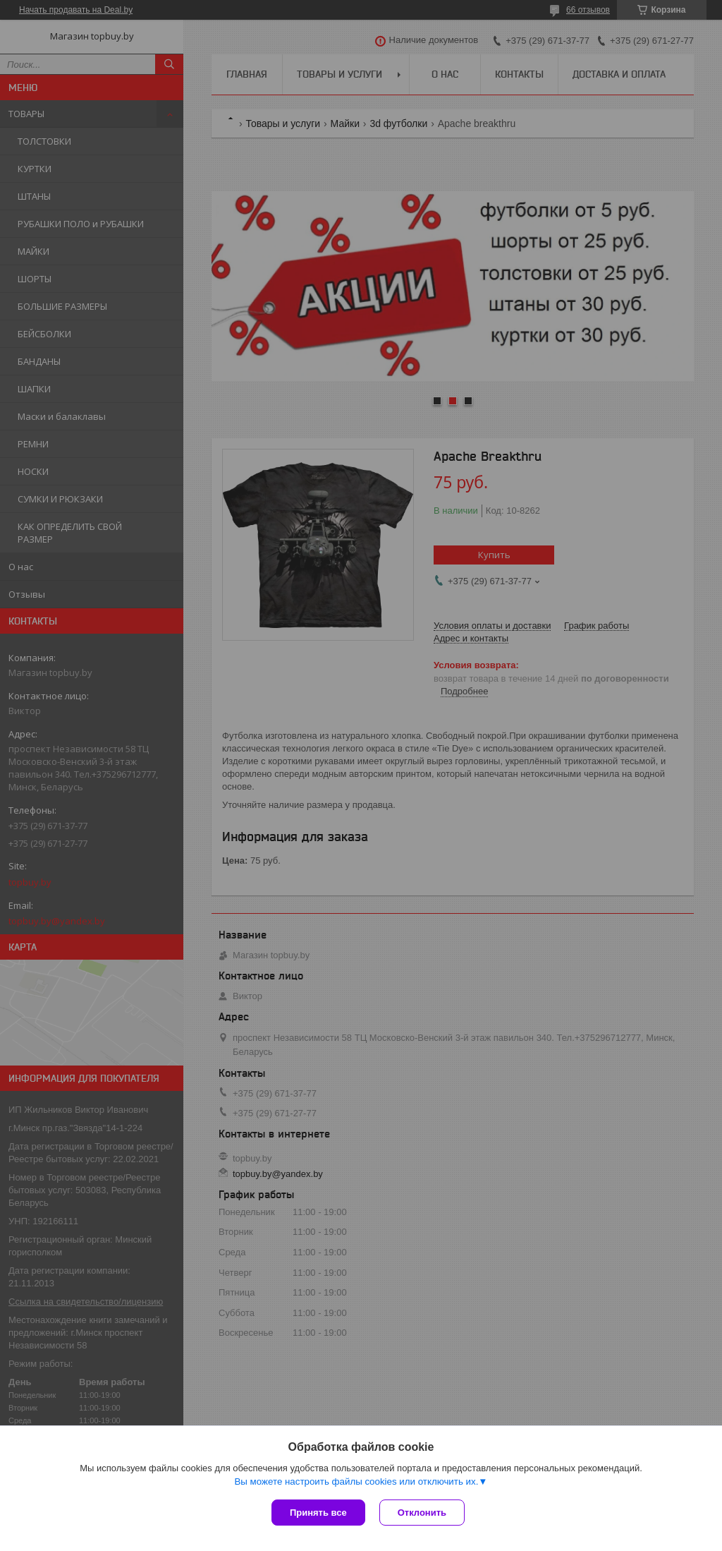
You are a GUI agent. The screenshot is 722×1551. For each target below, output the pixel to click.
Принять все (318, 1512)
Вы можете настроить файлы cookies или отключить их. (356, 1481)
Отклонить (422, 1512)
